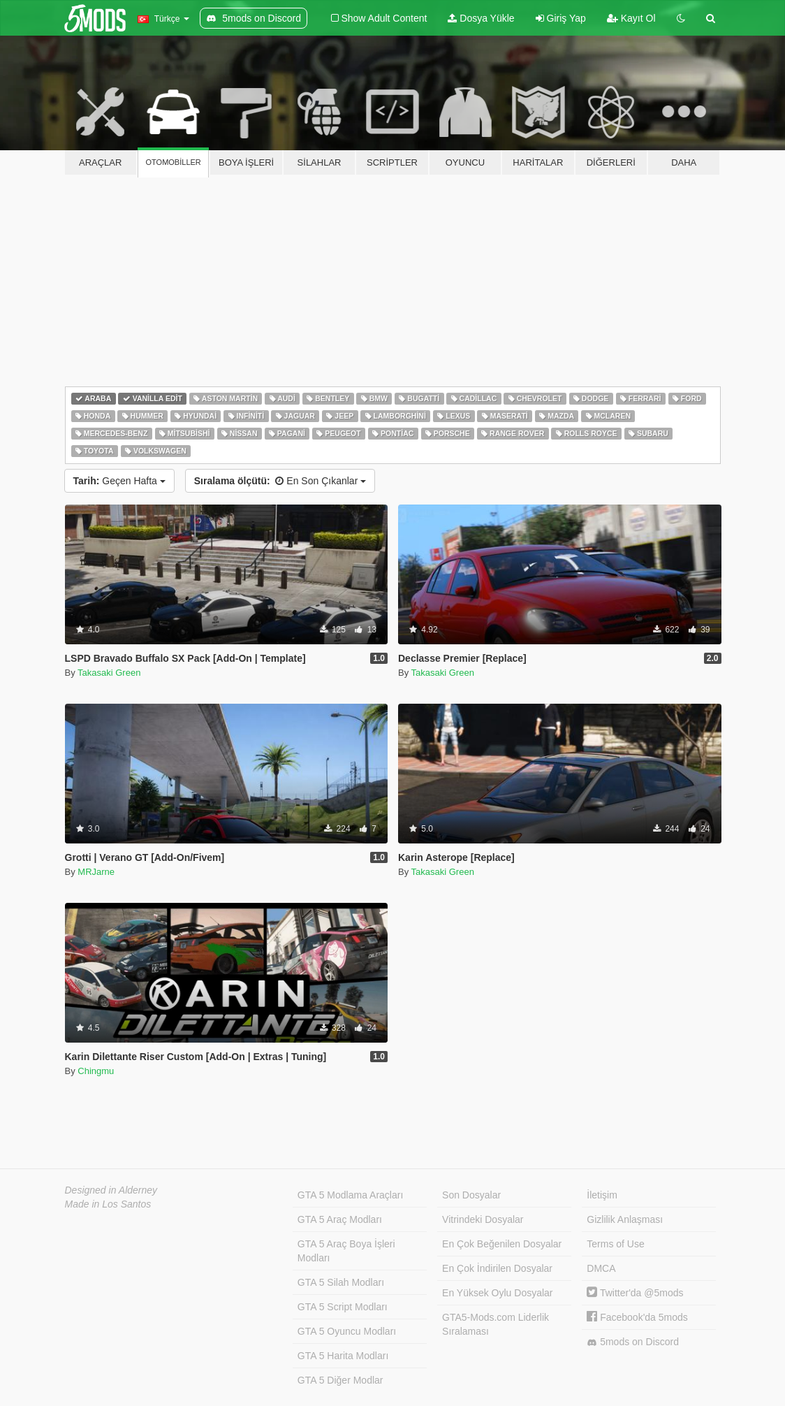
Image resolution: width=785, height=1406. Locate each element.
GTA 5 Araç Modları (340, 1219)
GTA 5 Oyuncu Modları (347, 1331)
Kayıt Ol (631, 18)
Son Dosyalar (471, 1195)
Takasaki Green (109, 672)
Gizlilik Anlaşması (625, 1219)
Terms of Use (615, 1243)
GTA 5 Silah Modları (341, 1282)
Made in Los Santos (108, 1204)
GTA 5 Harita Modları (343, 1355)
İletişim (602, 1195)
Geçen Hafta (119, 480)
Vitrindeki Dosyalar (482, 1219)
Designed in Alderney (111, 1190)
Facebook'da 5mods (637, 1317)
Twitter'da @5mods (635, 1293)
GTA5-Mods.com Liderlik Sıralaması (495, 1324)
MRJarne (96, 872)
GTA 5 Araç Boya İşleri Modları (346, 1250)
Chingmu (96, 1071)
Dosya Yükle (481, 18)
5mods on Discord (633, 1342)
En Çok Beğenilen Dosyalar (502, 1243)
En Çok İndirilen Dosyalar (497, 1268)
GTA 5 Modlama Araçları (350, 1195)
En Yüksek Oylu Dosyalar (497, 1292)
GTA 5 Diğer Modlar (340, 1380)
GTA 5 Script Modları (343, 1306)
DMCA (601, 1268)
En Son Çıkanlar (280, 480)
